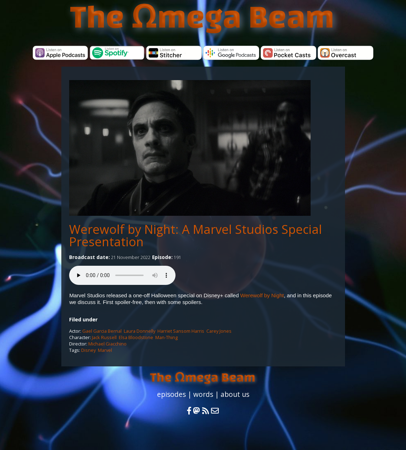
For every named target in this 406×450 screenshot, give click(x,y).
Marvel (105, 350)
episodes (171, 394)
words (203, 394)
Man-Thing (166, 337)
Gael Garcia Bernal (102, 331)
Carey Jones (219, 331)
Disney (88, 350)
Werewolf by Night (262, 295)
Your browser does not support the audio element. (122, 275)
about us (235, 394)
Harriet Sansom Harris (180, 331)
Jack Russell (104, 337)
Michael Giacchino (107, 344)
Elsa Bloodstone (136, 337)
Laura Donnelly (139, 331)
